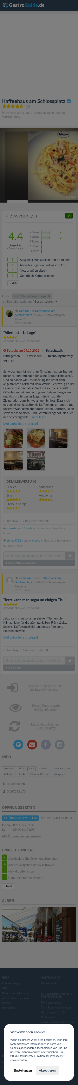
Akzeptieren (47, 1070)
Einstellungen (22, 1070)
